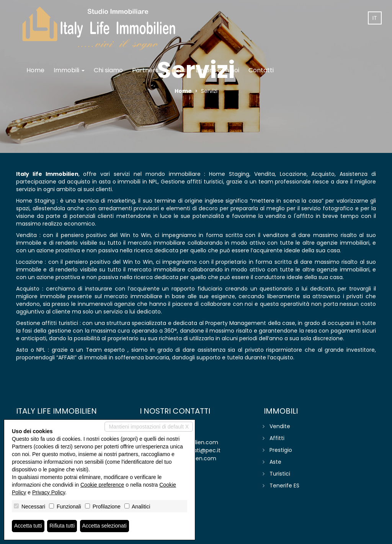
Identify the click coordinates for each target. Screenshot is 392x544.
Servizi (177, 70)
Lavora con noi (217, 70)
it (374, 18)
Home (35, 70)
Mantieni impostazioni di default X (149, 427)
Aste (275, 462)
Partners (145, 70)
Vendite (280, 426)
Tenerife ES (284, 485)
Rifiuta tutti (62, 526)
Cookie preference (102, 485)
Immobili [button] (69, 70)
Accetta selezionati (104, 526)
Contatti (261, 70)
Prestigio (281, 450)
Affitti (277, 438)
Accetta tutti (28, 526)
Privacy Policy (48, 492)
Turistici (280, 473)
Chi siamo (108, 70)
